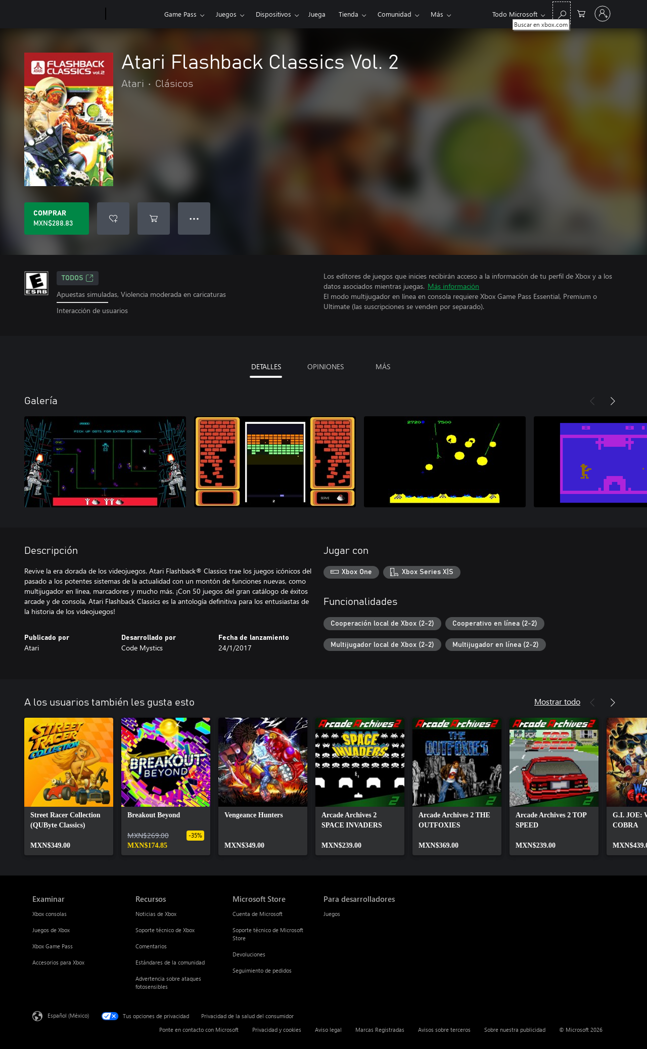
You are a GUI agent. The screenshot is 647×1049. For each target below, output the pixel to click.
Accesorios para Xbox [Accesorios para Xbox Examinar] (58, 962)
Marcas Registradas (379, 1029)
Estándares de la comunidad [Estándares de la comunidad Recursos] (170, 962)
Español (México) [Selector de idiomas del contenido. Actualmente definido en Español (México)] (68, 1015)
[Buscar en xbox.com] (561, 13)
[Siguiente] (613, 401)
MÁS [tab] (383, 366)
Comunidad (394, 14)
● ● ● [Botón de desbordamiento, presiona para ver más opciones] (194, 218)
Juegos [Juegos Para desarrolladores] (332, 913)
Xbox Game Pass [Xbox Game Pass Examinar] (52, 946)
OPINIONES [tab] (325, 366)
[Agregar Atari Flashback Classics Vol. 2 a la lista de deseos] (113, 218)
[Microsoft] (67, 14)
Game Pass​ (180, 14)
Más (437, 14)
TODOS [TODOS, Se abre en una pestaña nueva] (78, 278)
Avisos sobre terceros (444, 1029)
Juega (317, 14)
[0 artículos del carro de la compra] (581, 13)
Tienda (348, 14)
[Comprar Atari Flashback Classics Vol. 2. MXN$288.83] (56, 218)
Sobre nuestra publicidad (514, 1029)
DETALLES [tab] (266, 366)
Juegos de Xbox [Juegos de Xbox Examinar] (51, 930)
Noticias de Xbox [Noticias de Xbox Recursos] (155, 913)
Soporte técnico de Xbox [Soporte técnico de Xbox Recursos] (165, 930)
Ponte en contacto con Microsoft (199, 1029)
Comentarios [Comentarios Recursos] (151, 946)
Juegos (226, 14)
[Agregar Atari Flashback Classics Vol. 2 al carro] (153, 218)
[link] (68, 786)
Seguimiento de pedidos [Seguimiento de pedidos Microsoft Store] (262, 970)
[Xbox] (134, 14)
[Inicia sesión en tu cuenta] (602, 14)
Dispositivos (273, 14)
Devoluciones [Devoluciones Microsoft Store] (249, 954)
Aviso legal (328, 1029)
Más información (453, 286)
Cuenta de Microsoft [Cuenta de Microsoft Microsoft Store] (258, 913)
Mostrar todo (557, 701)
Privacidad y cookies (276, 1029)
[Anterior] (592, 401)
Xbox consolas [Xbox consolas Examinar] (49, 913)
